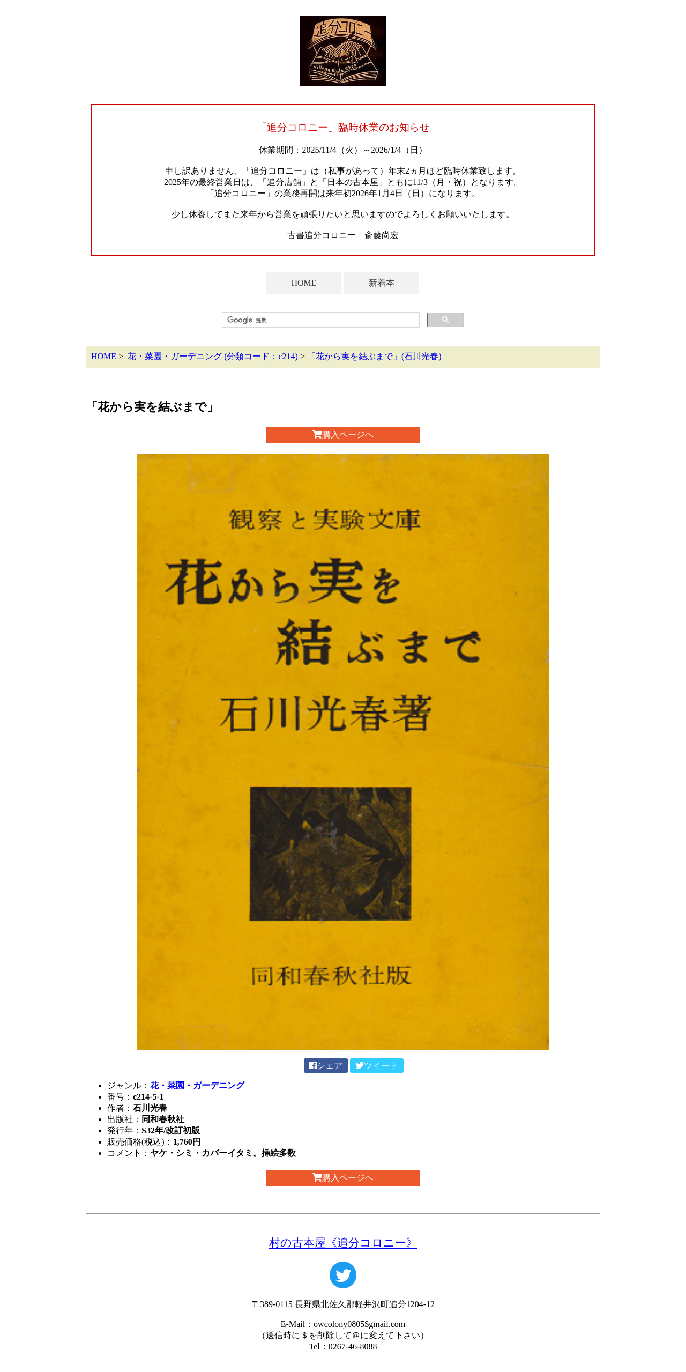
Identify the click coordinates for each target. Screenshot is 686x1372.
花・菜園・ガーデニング (197, 1085)
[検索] (319, 320)
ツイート (376, 1065)
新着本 (381, 282)
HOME (303, 282)
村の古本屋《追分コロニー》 (343, 1242)
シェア (325, 1065)
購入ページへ (343, 434)
